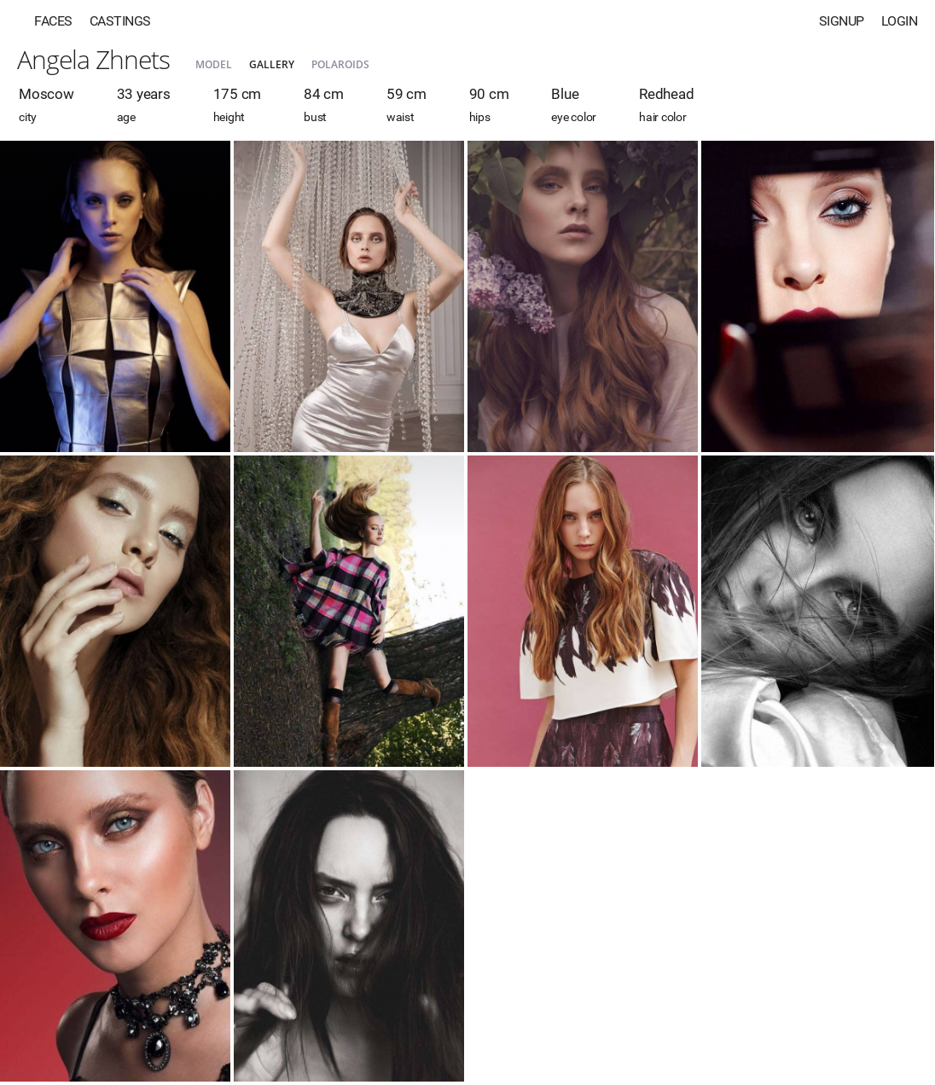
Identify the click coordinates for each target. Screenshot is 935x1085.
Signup (841, 21)
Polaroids (340, 64)
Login (899, 21)
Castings (120, 21)
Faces (53, 21)
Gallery (271, 64)
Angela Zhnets (93, 59)
